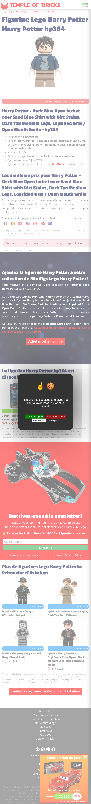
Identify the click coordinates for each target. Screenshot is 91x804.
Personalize (38, 420)
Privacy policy (53, 420)
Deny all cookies (56, 416)
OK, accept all (35, 416)
